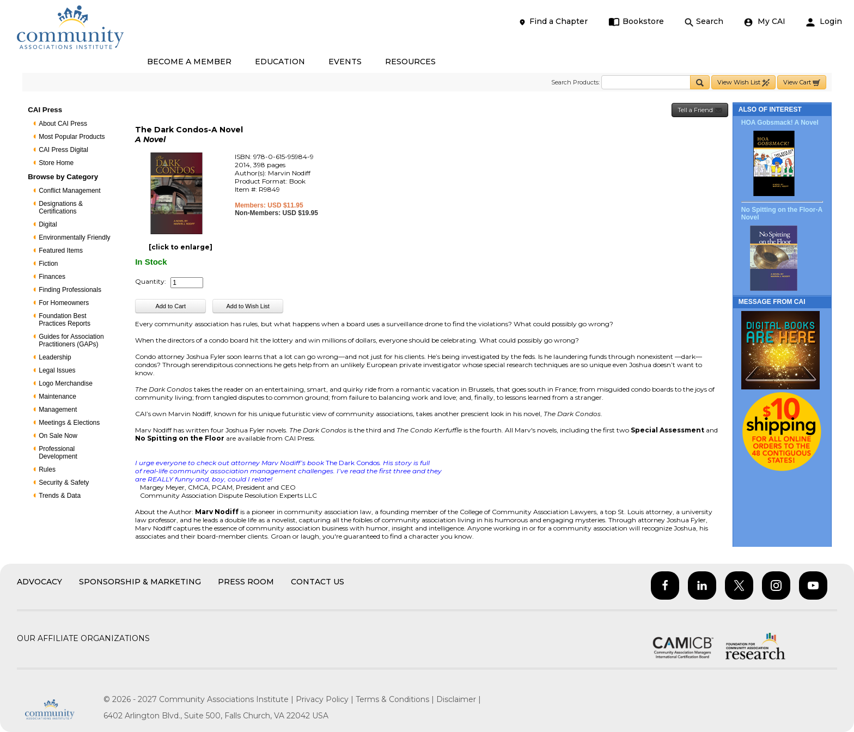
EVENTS (345, 61)
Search (704, 21)
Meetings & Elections (69, 422)
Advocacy (39, 582)
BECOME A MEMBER (189, 61)
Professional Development (58, 452)
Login (824, 21)
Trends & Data (60, 495)
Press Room (246, 582)
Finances (52, 276)
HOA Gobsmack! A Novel (780, 122)
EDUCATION (280, 61)
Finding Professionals (70, 290)
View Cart (801, 82)
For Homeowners (64, 303)
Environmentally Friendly (74, 237)
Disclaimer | (458, 699)
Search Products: (575, 82)
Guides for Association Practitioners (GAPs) (71, 340)
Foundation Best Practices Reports (64, 319)
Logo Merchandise (66, 383)
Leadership (55, 357)
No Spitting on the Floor (180, 438)
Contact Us (317, 582)
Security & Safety (64, 482)
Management (58, 409)
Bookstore (636, 21)
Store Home (56, 163)
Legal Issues (57, 370)
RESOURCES (410, 61)
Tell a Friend (700, 110)
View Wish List (743, 82)
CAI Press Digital (63, 150)
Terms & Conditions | (396, 699)
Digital (48, 224)
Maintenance (57, 396)
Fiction (48, 263)
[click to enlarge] (180, 247)
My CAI (764, 21)
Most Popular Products (72, 137)
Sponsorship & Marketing (140, 582)
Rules (47, 469)
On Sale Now (58, 436)
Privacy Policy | (326, 699)
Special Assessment (667, 430)
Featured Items (61, 250)
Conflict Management (69, 190)
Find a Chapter (553, 21)
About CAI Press (63, 123)
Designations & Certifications (61, 207)
